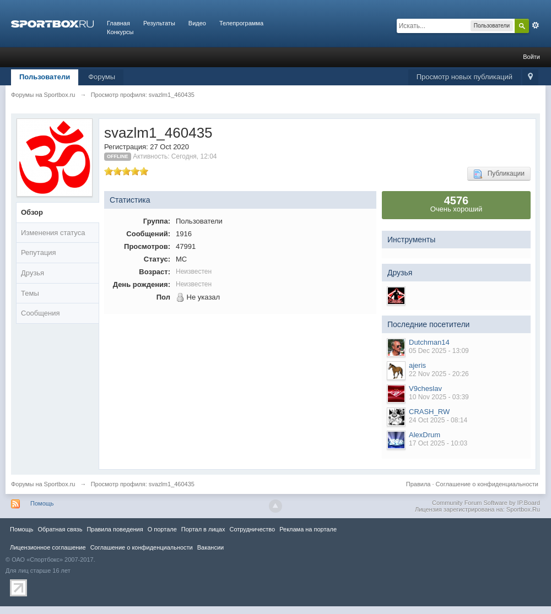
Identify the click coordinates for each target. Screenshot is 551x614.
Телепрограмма (241, 23)
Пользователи (44, 77)
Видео (197, 23)
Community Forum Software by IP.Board (486, 502)
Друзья (32, 273)
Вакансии (210, 547)
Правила (418, 484)
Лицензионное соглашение (48, 547)
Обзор (32, 212)
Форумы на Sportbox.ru (43, 484)
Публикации (499, 174)
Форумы (101, 77)
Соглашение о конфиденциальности (487, 484)
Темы (30, 293)
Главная (118, 23)
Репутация (38, 252)
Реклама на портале (308, 529)
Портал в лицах (203, 529)
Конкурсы (120, 32)
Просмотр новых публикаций (464, 77)
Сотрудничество (252, 529)
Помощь (42, 503)
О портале (162, 529)
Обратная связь (59, 529)
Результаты (159, 23)
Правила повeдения (115, 529)
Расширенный (535, 25)
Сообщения (40, 313)
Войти (531, 56)
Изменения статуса (53, 233)
